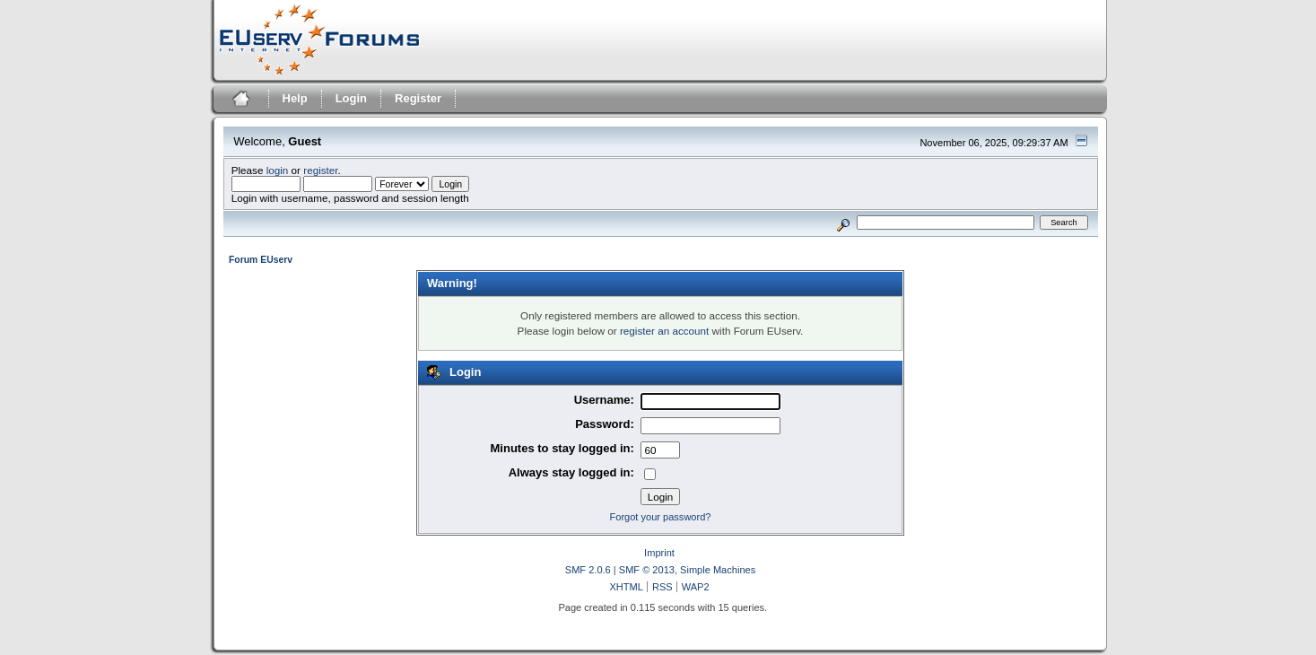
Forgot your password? (660, 516)
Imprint (659, 552)
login (277, 170)
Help (295, 98)
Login (351, 98)
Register (418, 98)
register (320, 170)
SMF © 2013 (647, 569)
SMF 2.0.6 (588, 569)
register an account (664, 330)
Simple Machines (717, 569)
